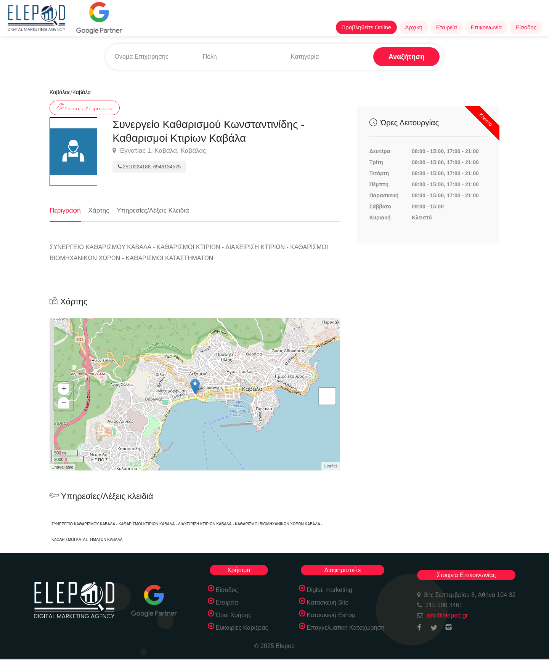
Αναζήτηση (406, 57)
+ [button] (63, 389)
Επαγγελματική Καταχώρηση (346, 627)
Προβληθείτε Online (367, 27)
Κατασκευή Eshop (331, 615)
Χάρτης (98, 210)
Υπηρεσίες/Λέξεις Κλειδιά (153, 210)
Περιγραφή (65, 210)
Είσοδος (525, 27)
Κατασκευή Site (328, 602)
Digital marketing (329, 590)
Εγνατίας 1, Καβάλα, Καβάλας (159, 150)
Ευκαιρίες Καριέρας (242, 627)
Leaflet (330, 466)
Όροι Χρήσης (234, 615)
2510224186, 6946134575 (149, 167)
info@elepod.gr (447, 615)
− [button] (63, 402)
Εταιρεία (446, 27)
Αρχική (413, 27)
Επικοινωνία (486, 27)
